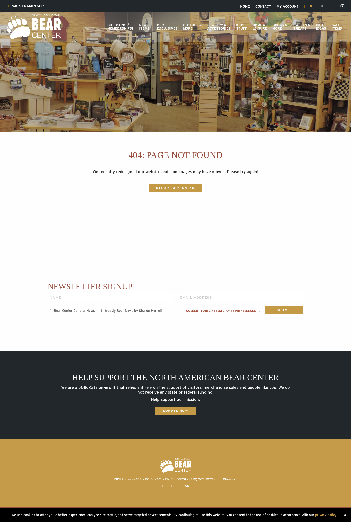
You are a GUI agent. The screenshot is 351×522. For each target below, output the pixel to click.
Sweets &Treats (301, 26)
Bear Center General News (74, 311)
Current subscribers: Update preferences (223, 311)
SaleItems (337, 26)
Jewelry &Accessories (219, 26)
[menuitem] (26, 6)
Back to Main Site (26, 6)
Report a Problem (175, 188)
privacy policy (325, 515)
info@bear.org (227, 479)
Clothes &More (192, 26)
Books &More (279, 26)
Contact (263, 6)
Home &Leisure (260, 26)
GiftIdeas (321, 26)
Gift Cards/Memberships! (120, 26)
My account (288, 6)
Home (245, 6)
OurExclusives (167, 26)
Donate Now (175, 411)
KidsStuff (241, 26)
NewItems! (145, 26)
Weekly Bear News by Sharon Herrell (133, 311)
